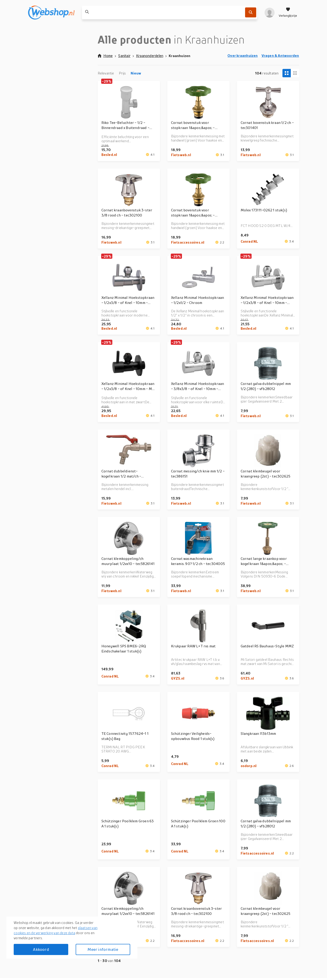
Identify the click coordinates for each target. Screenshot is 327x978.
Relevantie (106, 73)
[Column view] (295, 73)
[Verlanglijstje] (288, 12)
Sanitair (124, 56)
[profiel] (270, 12)
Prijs (122, 73)
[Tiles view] (286, 73)
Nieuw (136, 73)
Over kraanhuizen (242, 55)
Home (105, 56)
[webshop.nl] (51, 12)
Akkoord (41, 949)
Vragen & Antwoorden (280, 55)
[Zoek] (250, 12)
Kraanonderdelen (149, 56)
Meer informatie (102, 949)
